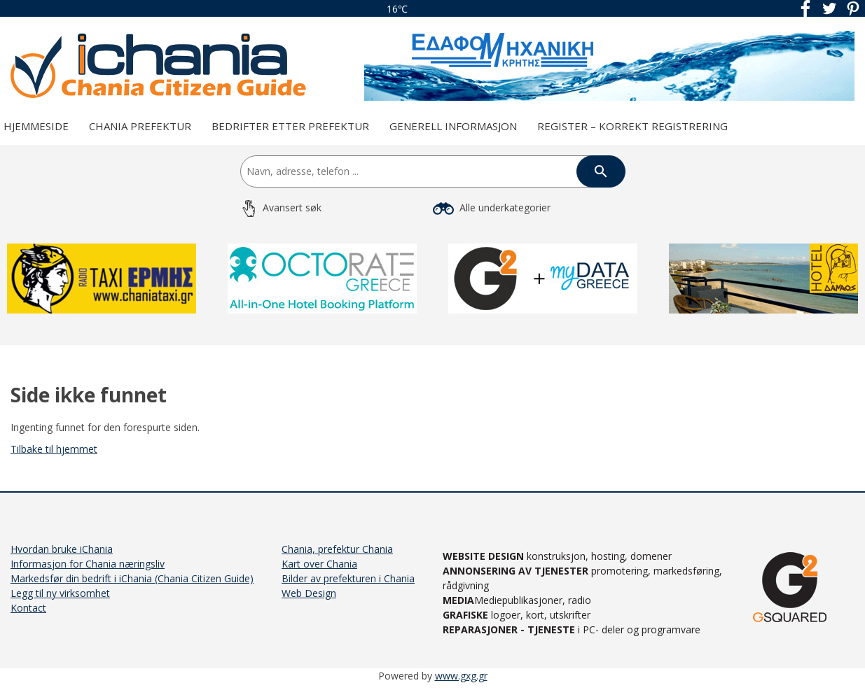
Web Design (309, 593)
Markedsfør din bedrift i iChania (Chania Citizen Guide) (132, 578)
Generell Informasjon (453, 126)
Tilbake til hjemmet (54, 449)
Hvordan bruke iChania (62, 549)
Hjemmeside (36, 126)
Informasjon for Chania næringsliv (88, 563)
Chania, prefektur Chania (337, 549)
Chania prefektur (140, 126)
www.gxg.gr (461, 675)
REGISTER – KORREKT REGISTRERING (632, 126)
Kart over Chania (319, 563)
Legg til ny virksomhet (60, 593)
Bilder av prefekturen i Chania (348, 578)
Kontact (28, 607)
